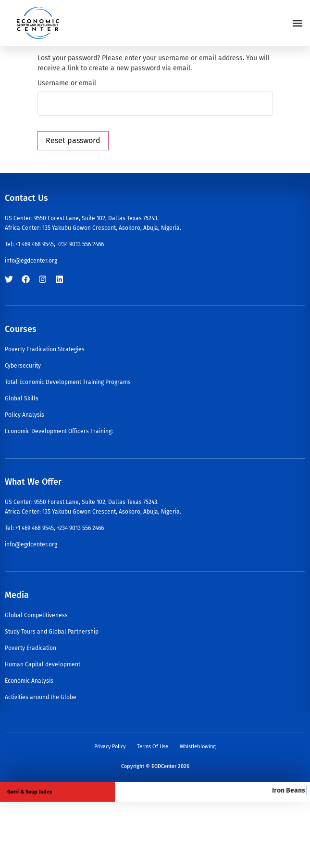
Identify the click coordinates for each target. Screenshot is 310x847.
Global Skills (21, 398)
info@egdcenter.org (31, 260)
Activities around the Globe (40, 697)
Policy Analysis (24, 414)
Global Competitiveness (36, 615)
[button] (297, 23)
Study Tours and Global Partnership (52, 631)
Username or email (66, 83)
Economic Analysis (29, 680)
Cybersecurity (23, 365)
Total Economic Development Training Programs (68, 382)
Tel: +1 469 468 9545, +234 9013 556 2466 (54, 244)
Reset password (73, 140)
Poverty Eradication (30, 648)
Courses (21, 329)
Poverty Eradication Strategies (45, 349)
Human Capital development (42, 664)
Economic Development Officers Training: (59, 431)
